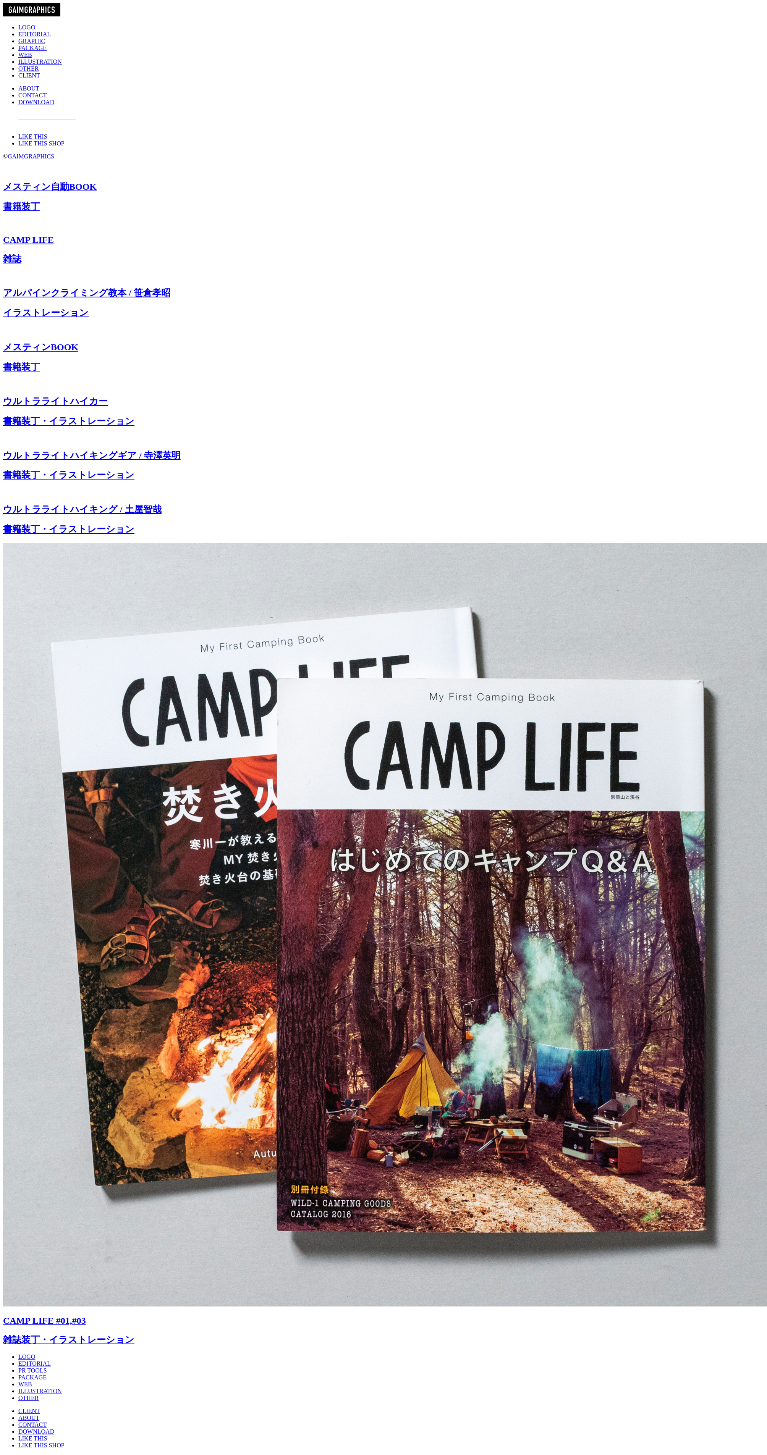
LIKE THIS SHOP (41, 143)
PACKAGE (32, 48)
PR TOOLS (32, 1370)
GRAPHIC (31, 41)
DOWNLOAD (36, 102)
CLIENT (29, 75)
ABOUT (28, 88)
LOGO (26, 27)
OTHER (28, 68)
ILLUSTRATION (40, 61)
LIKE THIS (32, 136)
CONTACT (32, 95)
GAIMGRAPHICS (31, 156)
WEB (25, 55)
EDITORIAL (34, 34)
